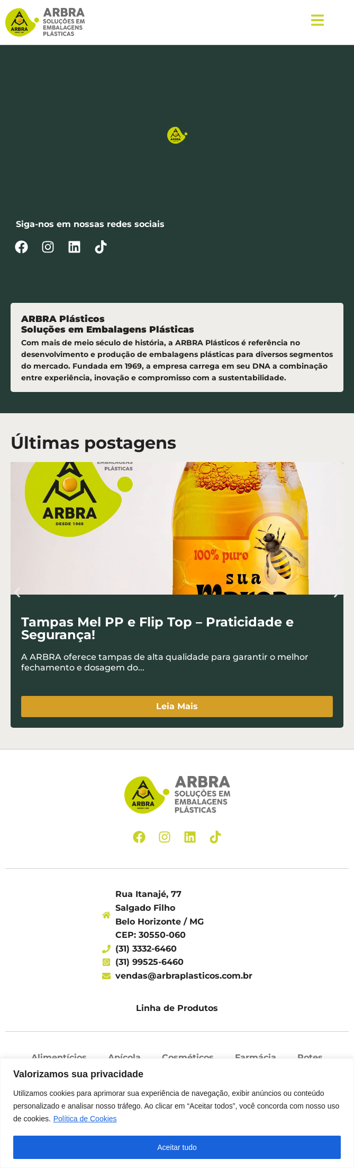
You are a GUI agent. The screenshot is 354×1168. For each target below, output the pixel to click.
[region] (177, 1113)
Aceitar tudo (177, 1147)
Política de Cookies (85, 1118)
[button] (17, 592)
